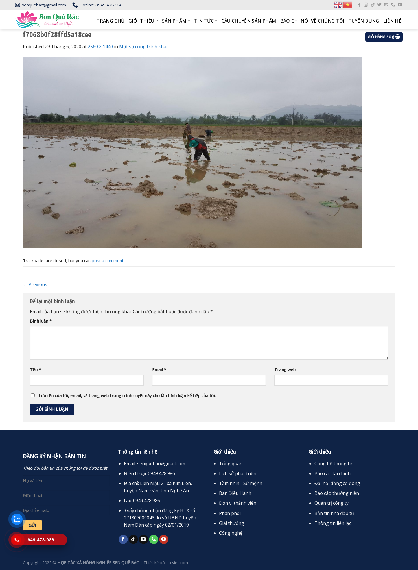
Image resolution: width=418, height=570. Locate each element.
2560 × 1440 (100, 46)
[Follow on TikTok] (373, 5)
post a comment (108, 260)
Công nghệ (230, 533)
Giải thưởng (231, 523)
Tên (35, 369)
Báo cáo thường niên (336, 493)
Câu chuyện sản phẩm (249, 21)
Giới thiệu (143, 21)
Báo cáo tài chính (332, 473)
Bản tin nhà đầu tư (334, 513)
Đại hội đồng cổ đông (337, 483)
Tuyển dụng (364, 21)
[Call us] (393, 5)
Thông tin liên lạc (332, 523)
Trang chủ (110, 21)
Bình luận (41, 321)
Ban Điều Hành (235, 493)
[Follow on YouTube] (400, 5)
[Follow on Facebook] (359, 5)
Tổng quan (230, 463)
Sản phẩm (176, 21)
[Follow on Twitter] (379, 5)
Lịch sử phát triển (237, 473)
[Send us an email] (386, 5)
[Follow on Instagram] (366, 5)
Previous (35, 284)
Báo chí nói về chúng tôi (312, 21)
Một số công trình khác (143, 46)
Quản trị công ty (331, 503)
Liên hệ (392, 21)
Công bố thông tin (333, 463)
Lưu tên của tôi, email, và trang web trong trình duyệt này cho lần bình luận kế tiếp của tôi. (127, 395)
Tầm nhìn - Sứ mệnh (240, 483)
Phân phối (230, 513)
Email (159, 369)
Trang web (285, 369)
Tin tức (206, 21)
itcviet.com (178, 562)
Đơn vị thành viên (237, 503)
